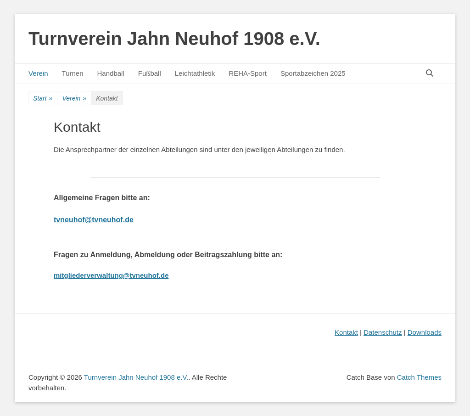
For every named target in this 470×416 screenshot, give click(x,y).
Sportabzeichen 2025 (313, 73)
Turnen (73, 73)
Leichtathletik (195, 73)
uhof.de (120, 220)
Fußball (149, 73)
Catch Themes (419, 377)
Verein (38, 73)
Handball (110, 73)
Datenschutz (383, 332)
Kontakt (346, 332)
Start (42, 98)
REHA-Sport (248, 73)
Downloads (425, 332)
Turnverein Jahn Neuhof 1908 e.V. (174, 38)
